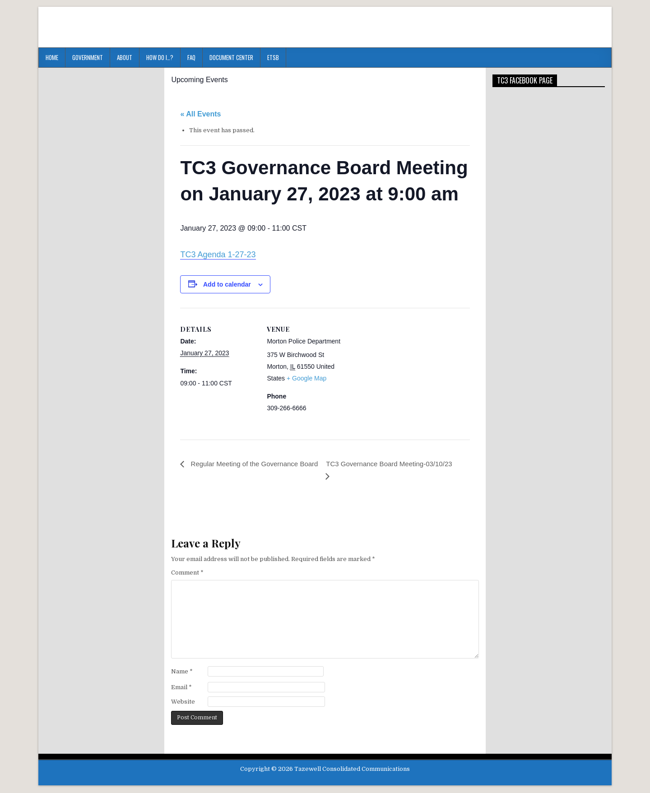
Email (181, 688)
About (124, 57)
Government (87, 57)
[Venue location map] (401, 370)
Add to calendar (227, 284)
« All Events (200, 114)
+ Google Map (306, 378)
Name (182, 672)
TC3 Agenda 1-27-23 (217, 254)
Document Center (231, 57)
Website (183, 702)
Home (52, 57)
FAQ (191, 57)
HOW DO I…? (159, 57)
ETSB (273, 57)
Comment (187, 573)
